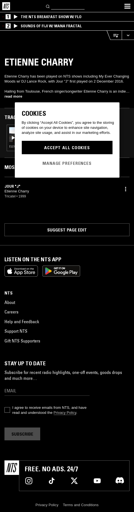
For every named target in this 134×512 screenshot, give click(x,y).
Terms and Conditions (81, 505)
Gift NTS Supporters (22, 341)
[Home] (6, 6)
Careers (11, 312)
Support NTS (15, 331)
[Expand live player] (128, 35)
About (9, 302)
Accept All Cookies (67, 147)
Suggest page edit (67, 230)
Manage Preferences (67, 163)
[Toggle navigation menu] (127, 6)
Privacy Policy (65, 412)
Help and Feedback (21, 321)
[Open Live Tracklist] (114, 35)
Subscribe (22, 434)
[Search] (48, 6)
